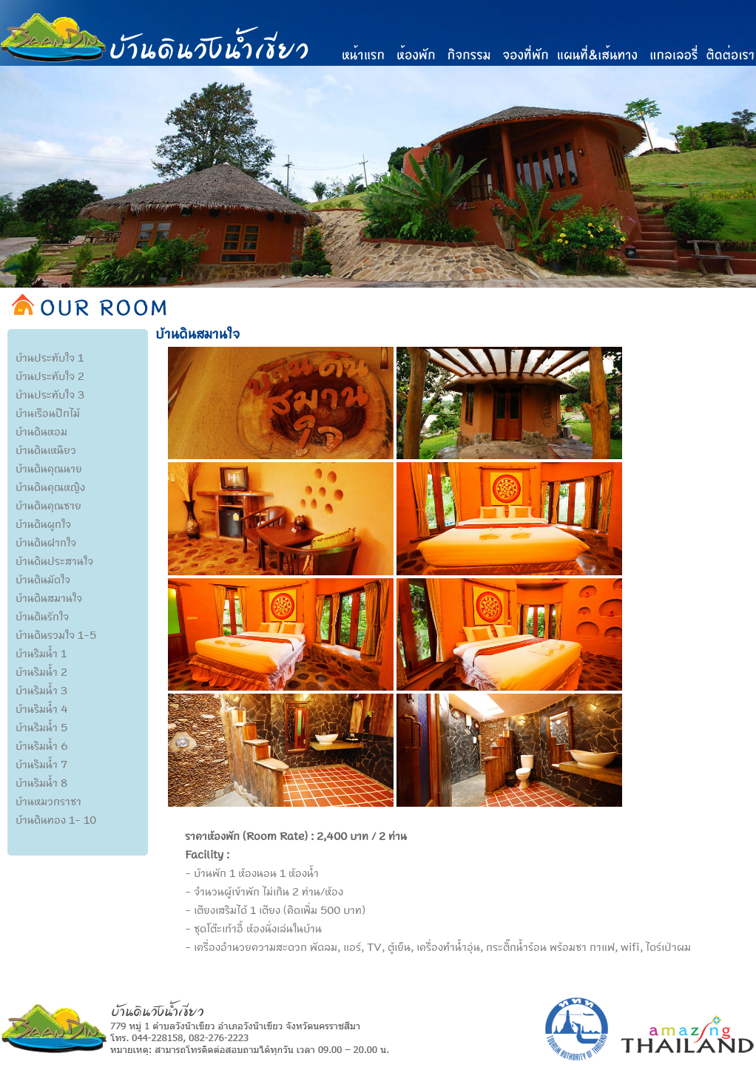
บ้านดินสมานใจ (49, 597)
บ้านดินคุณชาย (48, 505)
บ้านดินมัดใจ (43, 579)
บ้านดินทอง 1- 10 (56, 819)
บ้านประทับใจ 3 (50, 394)
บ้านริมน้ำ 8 (41, 782)
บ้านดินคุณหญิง (50, 486)
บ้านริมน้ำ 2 (41, 671)
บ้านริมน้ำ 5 (41, 727)
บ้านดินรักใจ (42, 616)
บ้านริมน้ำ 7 (41, 764)
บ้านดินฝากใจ (46, 542)
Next (745, 207)
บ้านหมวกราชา (48, 801)
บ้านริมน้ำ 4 (42, 708)
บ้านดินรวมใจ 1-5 (56, 634)
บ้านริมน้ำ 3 (41, 690)
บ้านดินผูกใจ (43, 523)
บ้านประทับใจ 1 (50, 357)
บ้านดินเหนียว (46, 449)
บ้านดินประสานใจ (54, 560)
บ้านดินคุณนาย (49, 468)
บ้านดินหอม (41, 431)
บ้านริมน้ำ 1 (41, 653)
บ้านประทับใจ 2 (50, 376)
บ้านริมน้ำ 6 (42, 745)
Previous (11, 207)
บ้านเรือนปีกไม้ (48, 412)
